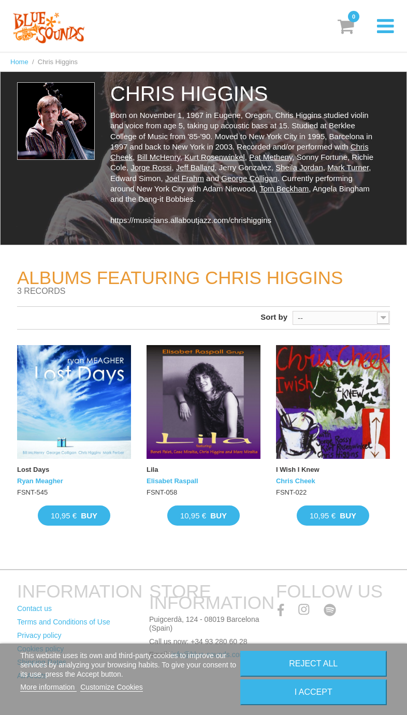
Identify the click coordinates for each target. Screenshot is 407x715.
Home (19, 62)
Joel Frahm (184, 178)
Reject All (313, 663)
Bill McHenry (158, 157)
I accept (313, 692)
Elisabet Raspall (172, 481)
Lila (152, 469)
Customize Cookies (111, 687)
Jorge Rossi (150, 167)
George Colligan (249, 178)
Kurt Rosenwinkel (214, 157)
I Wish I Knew (297, 469)
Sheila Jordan (299, 167)
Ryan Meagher (40, 481)
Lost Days (33, 469)
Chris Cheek (295, 481)
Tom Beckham (284, 188)
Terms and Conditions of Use (63, 622)
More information (48, 687)
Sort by (273, 316)
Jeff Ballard (195, 167)
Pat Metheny (270, 157)
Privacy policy (39, 635)
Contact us (34, 608)
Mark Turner (348, 167)
